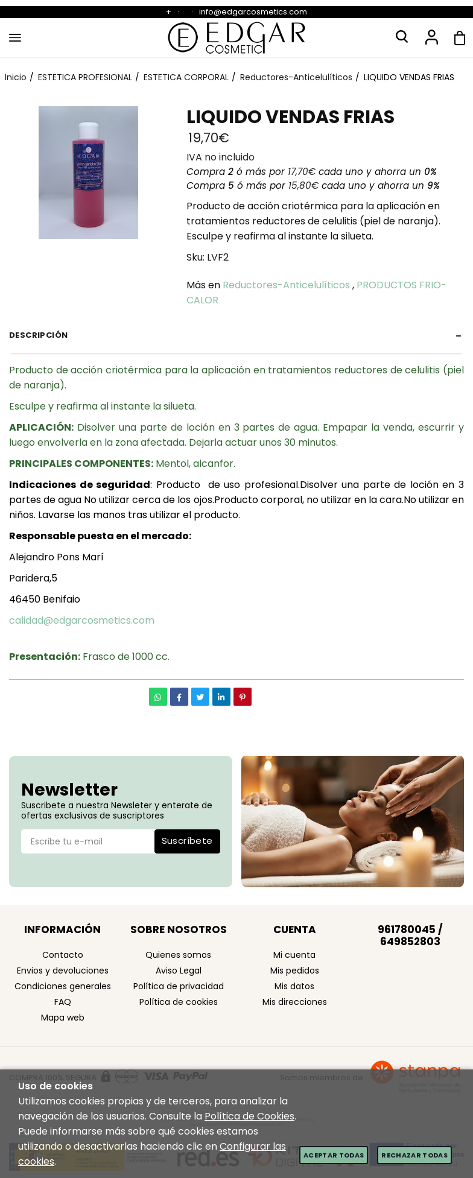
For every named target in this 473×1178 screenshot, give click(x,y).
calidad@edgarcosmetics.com (81, 620)
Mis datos (294, 986)
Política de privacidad (178, 986)
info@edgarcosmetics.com (253, 11)
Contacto (62, 955)
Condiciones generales (62, 986)
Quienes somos (178, 955)
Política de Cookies (249, 1116)
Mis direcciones (294, 1002)
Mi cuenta (294, 955)
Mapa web (62, 1018)
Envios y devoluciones (63, 970)
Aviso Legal (179, 970)
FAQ (62, 1002)
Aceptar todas (333, 1155)
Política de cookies (178, 1002)
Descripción (38, 335)
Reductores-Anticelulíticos (286, 285)
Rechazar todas (414, 1155)
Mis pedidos (294, 970)
